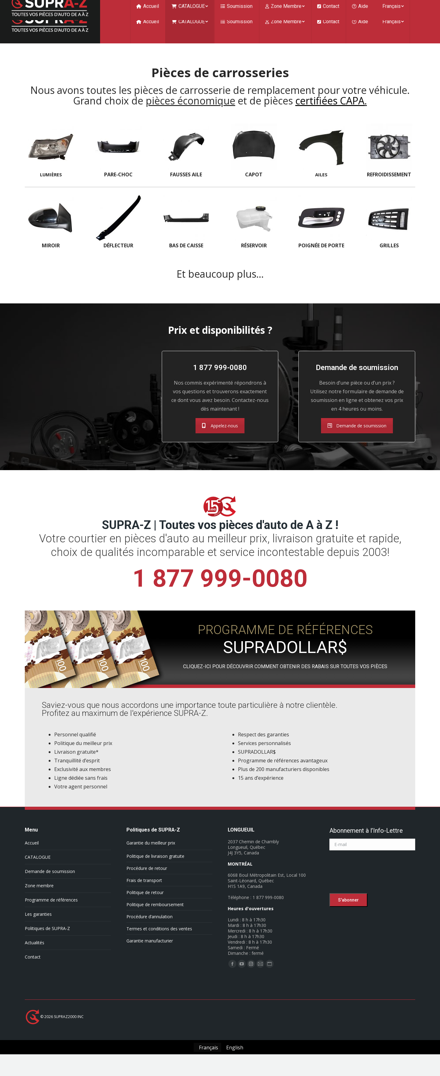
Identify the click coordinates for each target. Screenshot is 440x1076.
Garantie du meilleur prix (150, 855)
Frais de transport (144, 893)
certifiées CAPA (329, 113)
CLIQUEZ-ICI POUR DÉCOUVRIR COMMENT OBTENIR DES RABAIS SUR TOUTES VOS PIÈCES (285, 679)
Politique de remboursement (155, 917)
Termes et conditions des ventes (159, 941)
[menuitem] (147, 34)
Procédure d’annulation (149, 929)
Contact (33, 969)
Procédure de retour (146, 881)
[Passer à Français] (207, 1059)
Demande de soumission (357, 438)
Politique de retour (145, 905)
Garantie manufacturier (149, 953)
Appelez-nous (220, 438)
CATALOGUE (38, 869)
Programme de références (51, 912)
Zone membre (39, 898)
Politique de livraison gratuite (155, 868)
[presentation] (376, 886)
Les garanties (38, 926)
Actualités (34, 955)
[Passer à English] (233, 1059)
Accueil (32, 855)
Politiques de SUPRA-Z (47, 941)
